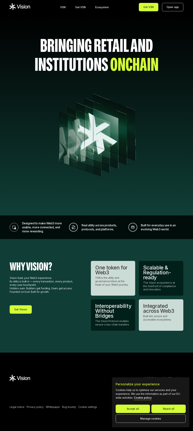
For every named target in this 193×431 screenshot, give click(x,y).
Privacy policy (35, 407)
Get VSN (148, 7)
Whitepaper (53, 407)
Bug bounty (69, 407)
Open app (173, 7)
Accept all (133, 408)
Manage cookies (150, 418)
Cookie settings (87, 407)
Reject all (168, 408)
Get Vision (20, 309)
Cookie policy (143, 397)
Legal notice (17, 407)
